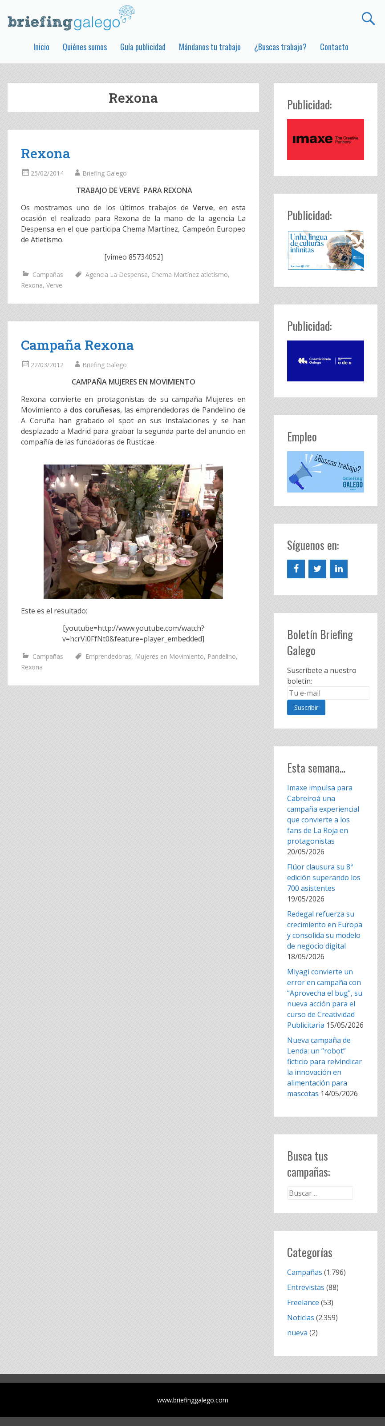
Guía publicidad (143, 46)
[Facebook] (296, 569)
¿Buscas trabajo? (280, 46)
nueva (297, 1333)
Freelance (303, 1302)
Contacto (334, 46)
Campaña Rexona (77, 344)
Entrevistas (305, 1287)
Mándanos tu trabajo (210, 46)
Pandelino (221, 656)
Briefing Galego (104, 173)
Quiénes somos (85, 46)
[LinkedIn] (339, 569)
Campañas (47, 274)
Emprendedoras (108, 656)
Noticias (300, 1317)
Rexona (45, 153)
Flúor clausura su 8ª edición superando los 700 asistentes (324, 877)
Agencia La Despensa (116, 274)
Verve (54, 285)
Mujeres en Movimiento (169, 656)
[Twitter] (317, 569)
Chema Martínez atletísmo (189, 274)
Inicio (41, 46)
